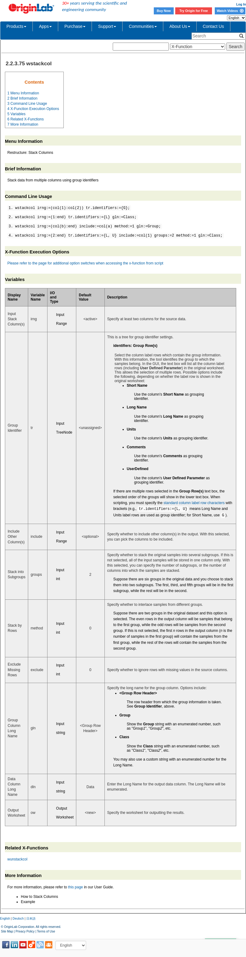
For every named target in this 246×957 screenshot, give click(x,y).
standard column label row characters (194, 503)
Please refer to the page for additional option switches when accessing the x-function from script (85, 263)
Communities (143, 26)
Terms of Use (46, 931)
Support (107, 26)
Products (16, 26)
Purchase (74, 26)
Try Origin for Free (194, 11)
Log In (241, 4)
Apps (45, 26)
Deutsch (18, 918)
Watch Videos (230, 11)
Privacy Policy (25, 931)
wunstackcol (17, 859)
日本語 (31, 918)
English (5, 918)
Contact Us (213, 26)
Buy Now (164, 11)
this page (75, 887)
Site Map (7, 931)
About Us (179, 26)
